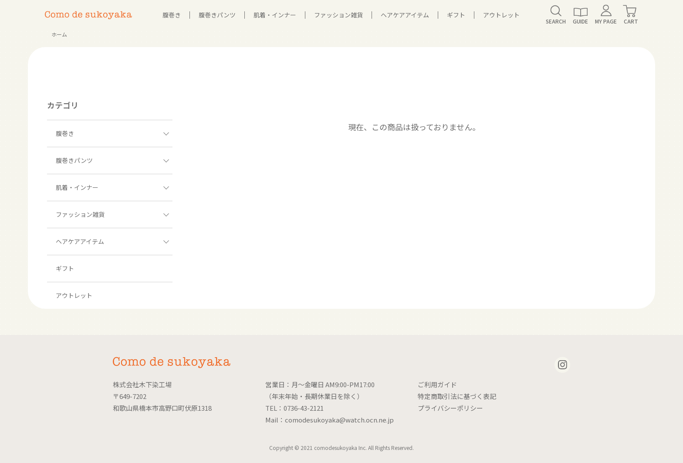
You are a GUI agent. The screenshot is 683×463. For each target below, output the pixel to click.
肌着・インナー (275, 14)
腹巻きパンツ (217, 14)
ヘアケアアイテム (405, 14)
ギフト (456, 14)
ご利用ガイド (437, 384)
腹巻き (171, 14)
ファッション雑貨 (338, 14)
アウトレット (501, 14)
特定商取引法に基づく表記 (457, 396)
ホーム (59, 34)
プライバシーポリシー (450, 407)
